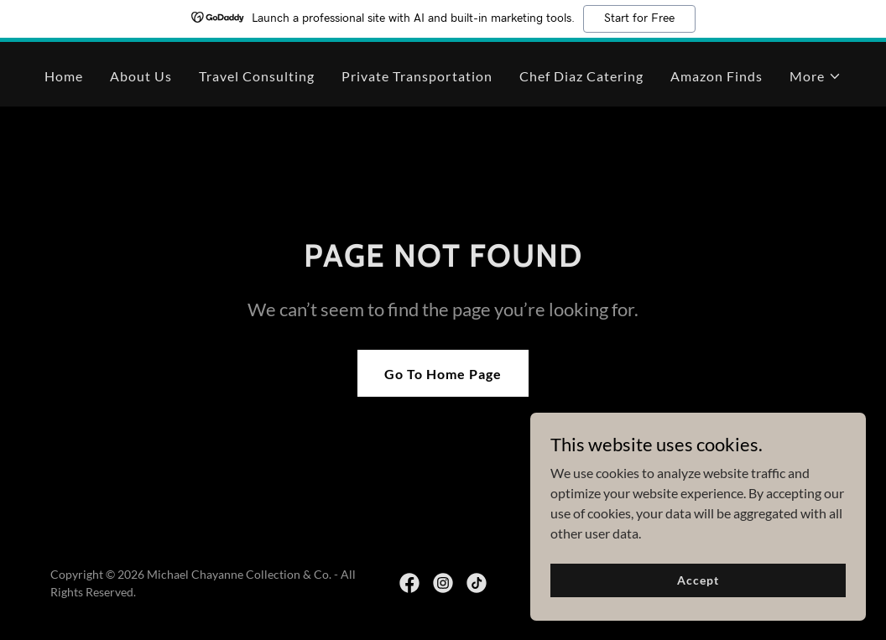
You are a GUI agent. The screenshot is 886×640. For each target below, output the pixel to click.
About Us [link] (141, 76)
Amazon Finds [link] (716, 76)
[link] (409, 583)
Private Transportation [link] (416, 76)
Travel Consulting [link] (257, 76)
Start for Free (639, 18)
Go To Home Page (443, 374)
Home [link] (63, 76)
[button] (816, 76)
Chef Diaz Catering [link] (581, 76)
